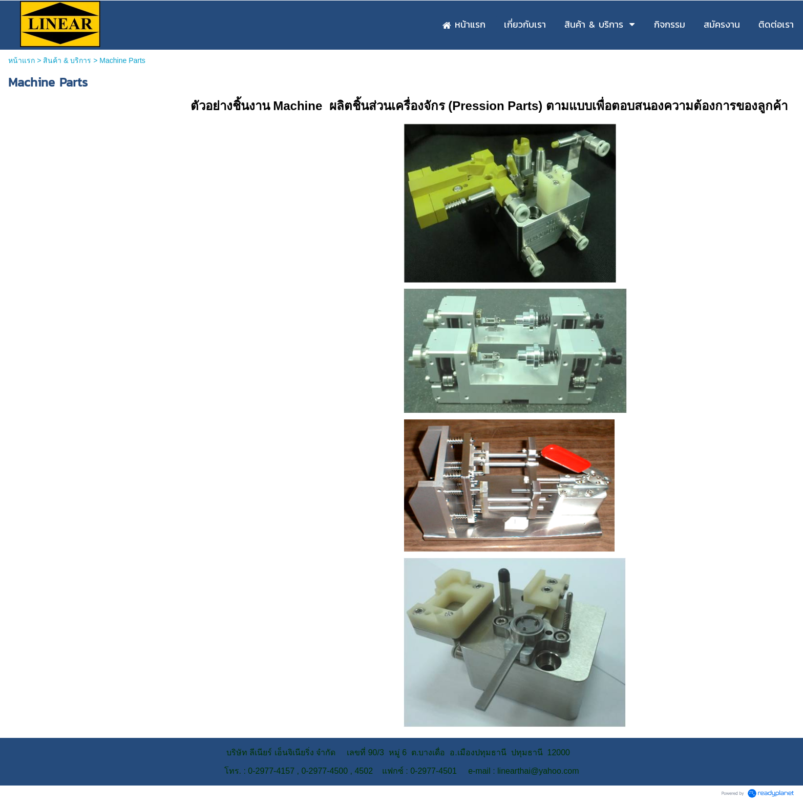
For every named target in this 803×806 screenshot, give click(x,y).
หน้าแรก (21, 60)
